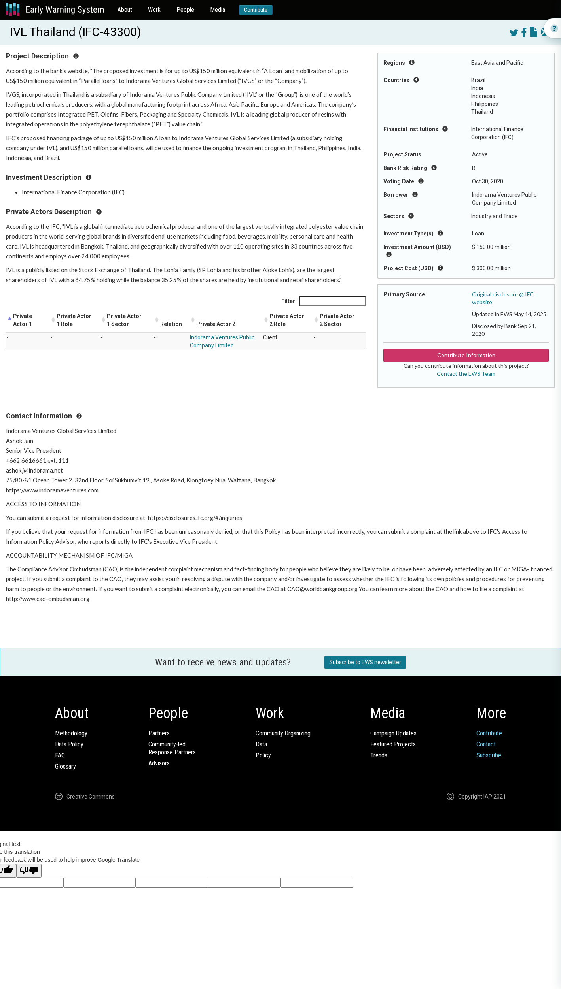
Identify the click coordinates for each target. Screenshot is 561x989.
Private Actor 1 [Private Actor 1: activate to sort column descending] (22, 320)
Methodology (71, 733)
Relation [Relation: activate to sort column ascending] (171, 324)
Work (154, 9)
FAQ (60, 755)
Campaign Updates (393, 733)
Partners (159, 733)
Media (217, 9)
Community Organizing (283, 733)
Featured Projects (393, 744)
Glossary (65, 766)
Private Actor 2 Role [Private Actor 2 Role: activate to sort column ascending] (286, 320)
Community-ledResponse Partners (172, 748)
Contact (486, 744)
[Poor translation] (29, 871)
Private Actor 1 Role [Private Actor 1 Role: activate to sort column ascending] (74, 320)
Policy (263, 755)
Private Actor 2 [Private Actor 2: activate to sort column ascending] (215, 324)
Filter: (323, 301)
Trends (378, 755)
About (125, 9)
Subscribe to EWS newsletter (365, 662)
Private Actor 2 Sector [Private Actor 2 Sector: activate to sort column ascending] (337, 320)
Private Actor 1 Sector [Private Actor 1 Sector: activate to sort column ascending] (124, 320)
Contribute (255, 10)
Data (261, 744)
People (185, 9)
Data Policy (69, 744)
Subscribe (488, 755)
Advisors (159, 763)
